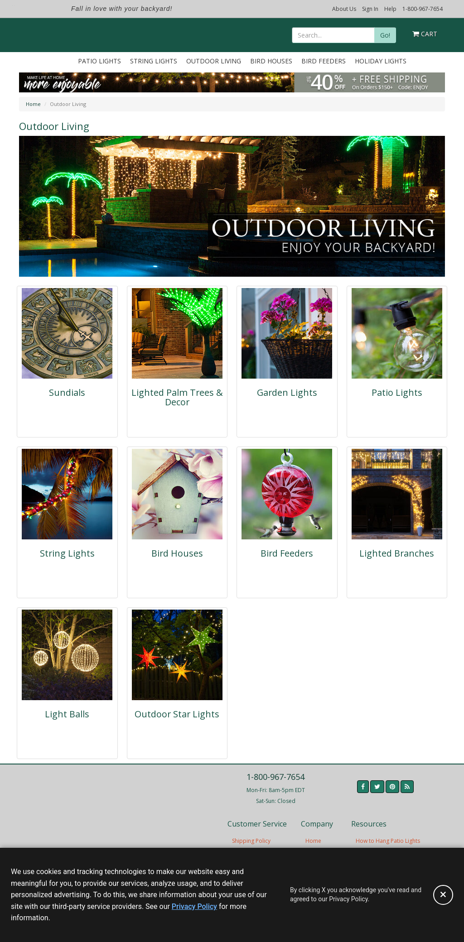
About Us (344, 9)
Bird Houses (271, 61)
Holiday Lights (380, 61)
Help (390, 9)
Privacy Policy (194, 906)
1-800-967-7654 (422, 9)
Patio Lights (99, 61)
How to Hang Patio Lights (388, 841)
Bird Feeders (323, 61)
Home (33, 104)
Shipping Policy (251, 841)
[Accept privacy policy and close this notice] (443, 895)
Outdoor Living (213, 61)
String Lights (153, 61)
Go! (385, 35)
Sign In (370, 9)
